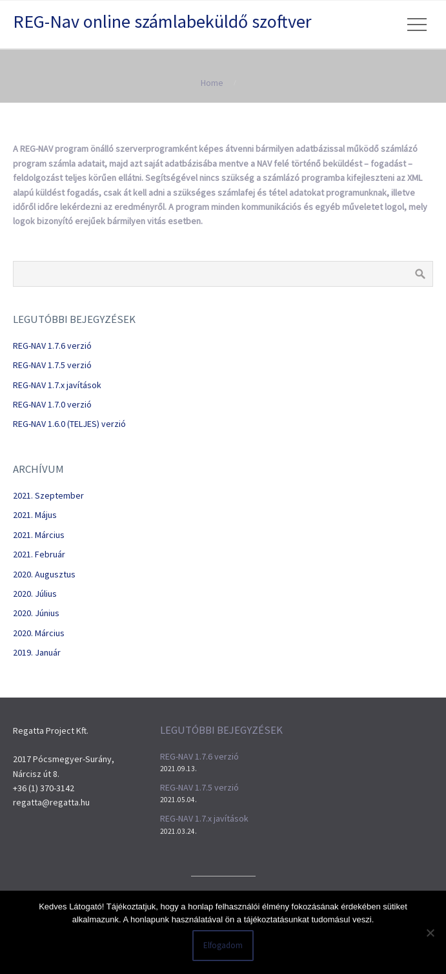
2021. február (39, 554)
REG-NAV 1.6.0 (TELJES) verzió (69, 424)
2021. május (35, 515)
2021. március (39, 535)
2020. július (35, 593)
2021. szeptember (48, 495)
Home (212, 82)
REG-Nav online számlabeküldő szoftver (162, 21)
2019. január (37, 652)
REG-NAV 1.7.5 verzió (52, 365)
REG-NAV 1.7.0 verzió (52, 404)
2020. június (36, 613)
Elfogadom (223, 945)
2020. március (39, 633)
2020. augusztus (44, 574)
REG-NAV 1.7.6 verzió (52, 345)
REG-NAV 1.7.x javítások (57, 385)
